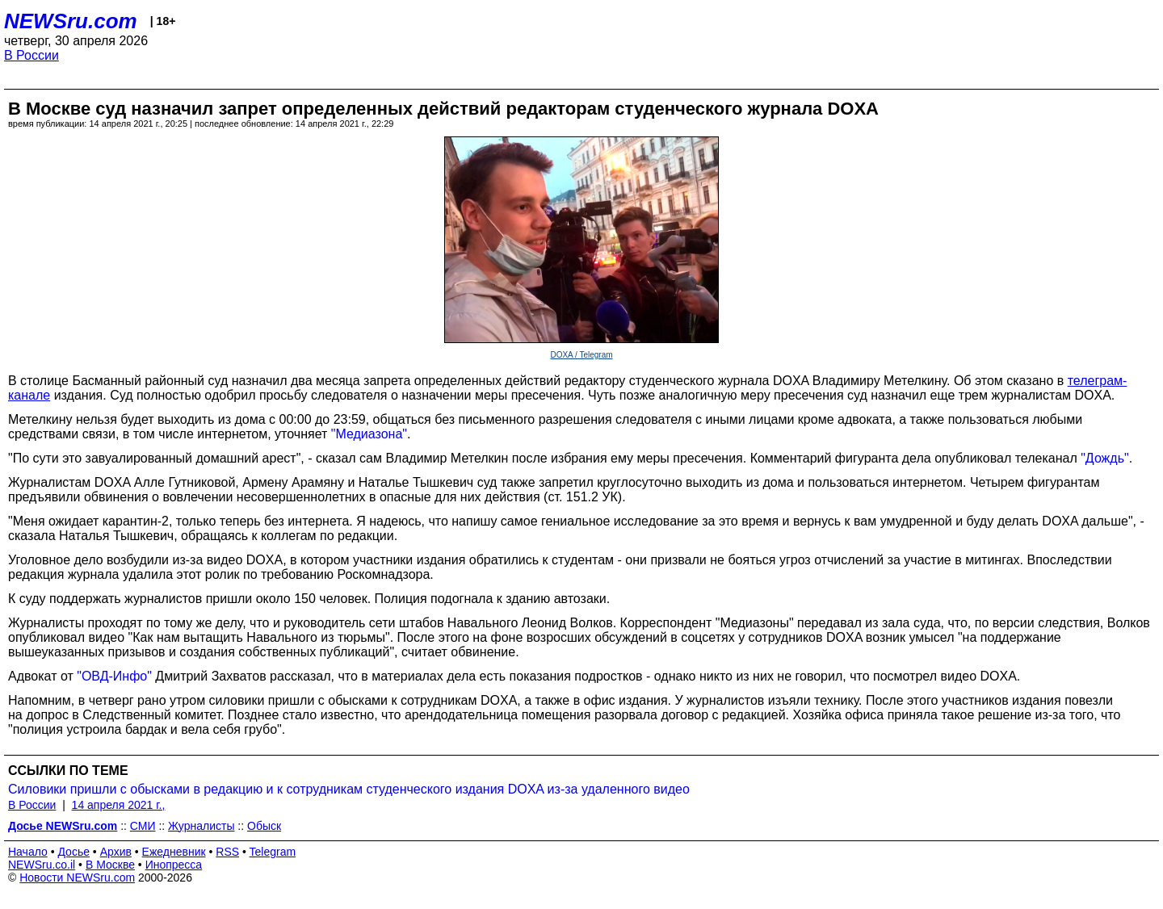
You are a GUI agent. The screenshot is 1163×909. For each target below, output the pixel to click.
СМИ (143, 825)
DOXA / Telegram (581, 354)
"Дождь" (1104, 458)
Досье (73, 851)
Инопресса (174, 864)
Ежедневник (174, 851)
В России (31, 55)
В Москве (110, 864)
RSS (227, 851)
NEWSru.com (70, 21)
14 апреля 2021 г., (119, 804)
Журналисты (201, 825)
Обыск (264, 825)
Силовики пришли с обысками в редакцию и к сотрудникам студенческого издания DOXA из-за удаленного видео (349, 789)
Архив (116, 851)
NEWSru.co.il (41, 864)
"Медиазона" (369, 434)
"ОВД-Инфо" (114, 676)
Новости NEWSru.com (77, 877)
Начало (28, 851)
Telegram (273, 851)
